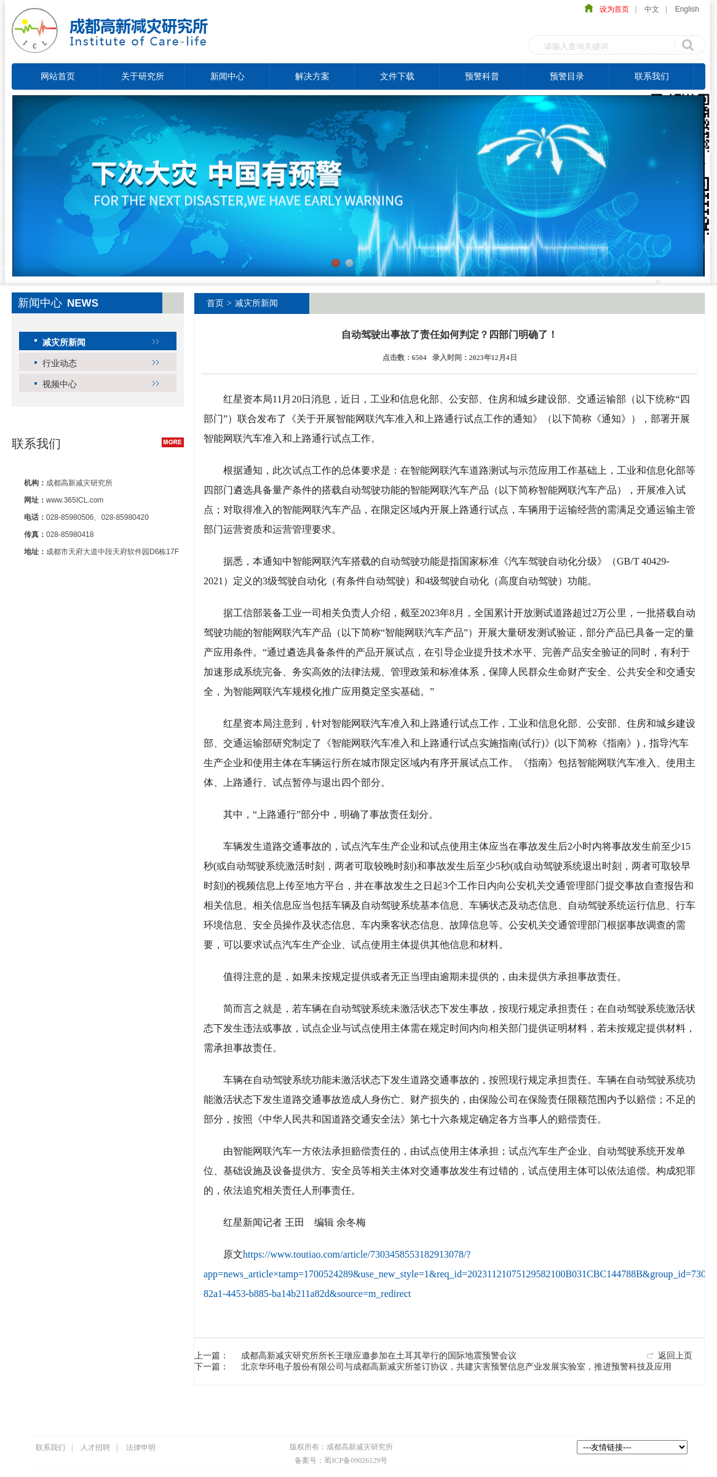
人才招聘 (95, 1447)
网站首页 (58, 76)
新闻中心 (227, 76)
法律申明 (141, 1447)
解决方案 (312, 76)
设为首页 (611, 9)
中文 (651, 9)
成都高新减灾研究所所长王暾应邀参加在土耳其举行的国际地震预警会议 (379, 1355)
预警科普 (482, 76)
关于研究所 (142, 76)
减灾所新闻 (63, 342)
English (687, 9)
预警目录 (567, 76)
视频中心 (59, 384)
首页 (215, 303)
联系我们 (652, 76)
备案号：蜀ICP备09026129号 (341, 1460)
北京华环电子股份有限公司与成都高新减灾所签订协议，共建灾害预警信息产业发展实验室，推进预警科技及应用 (456, 1366)
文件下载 (397, 76)
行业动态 (59, 363)
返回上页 (675, 1355)
